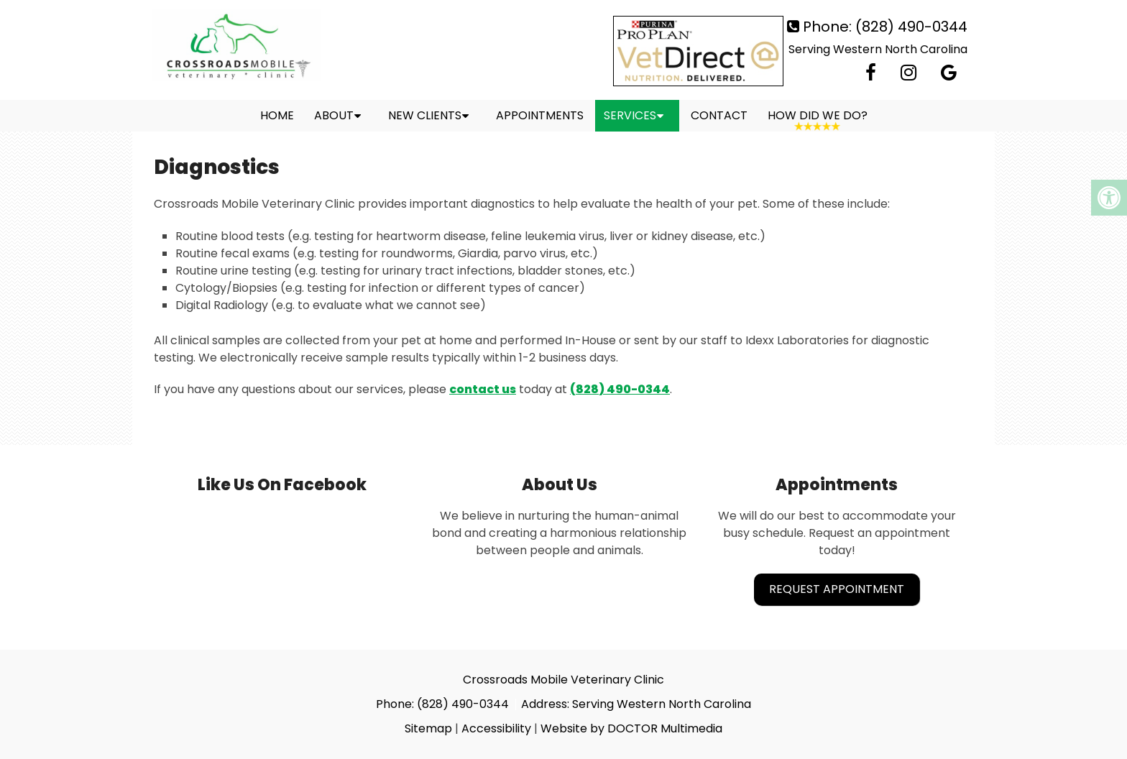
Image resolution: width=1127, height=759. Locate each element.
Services (630, 115)
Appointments (540, 115)
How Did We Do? (818, 115)
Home (277, 115)
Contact (719, 115)
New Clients (424, 115)
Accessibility (496, 728)
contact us (482, 389)
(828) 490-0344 (911, 27)
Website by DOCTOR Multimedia (631, 728)
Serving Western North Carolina (877, 49)
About (334, 115)
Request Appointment (836, 589)
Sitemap (428, 728)
